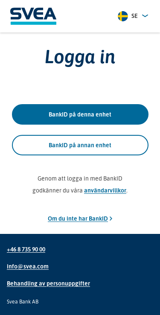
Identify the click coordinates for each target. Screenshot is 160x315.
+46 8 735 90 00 (26, 249)
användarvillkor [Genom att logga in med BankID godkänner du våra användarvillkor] (105, 190)
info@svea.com (28, 266)
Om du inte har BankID (80, 218)
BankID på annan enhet (80, 145)
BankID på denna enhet (80, 114)
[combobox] (134, 16)
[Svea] (33, 16)
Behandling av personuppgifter (48, 283)
